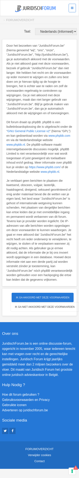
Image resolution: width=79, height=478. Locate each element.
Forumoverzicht (20, 20)
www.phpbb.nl (15, 144)
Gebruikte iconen (14, 405)
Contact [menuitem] (39, 461)
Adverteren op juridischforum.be (25, 410)
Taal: (27, 31)
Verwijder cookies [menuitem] (39, 455)
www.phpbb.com (59, 135)
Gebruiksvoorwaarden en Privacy (26, 400)
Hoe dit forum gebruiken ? (20, 394)
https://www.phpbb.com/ (45, 167)
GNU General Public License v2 (28, 131)
